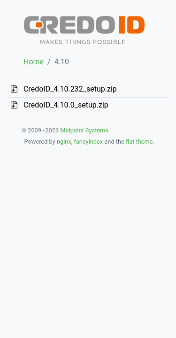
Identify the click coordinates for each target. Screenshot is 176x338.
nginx (64, 141)
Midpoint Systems (83, 130)
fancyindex (88, 141)
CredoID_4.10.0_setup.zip (65, 104)
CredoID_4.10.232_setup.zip (70, 88)
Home (33, 61)
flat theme (139, 141)
